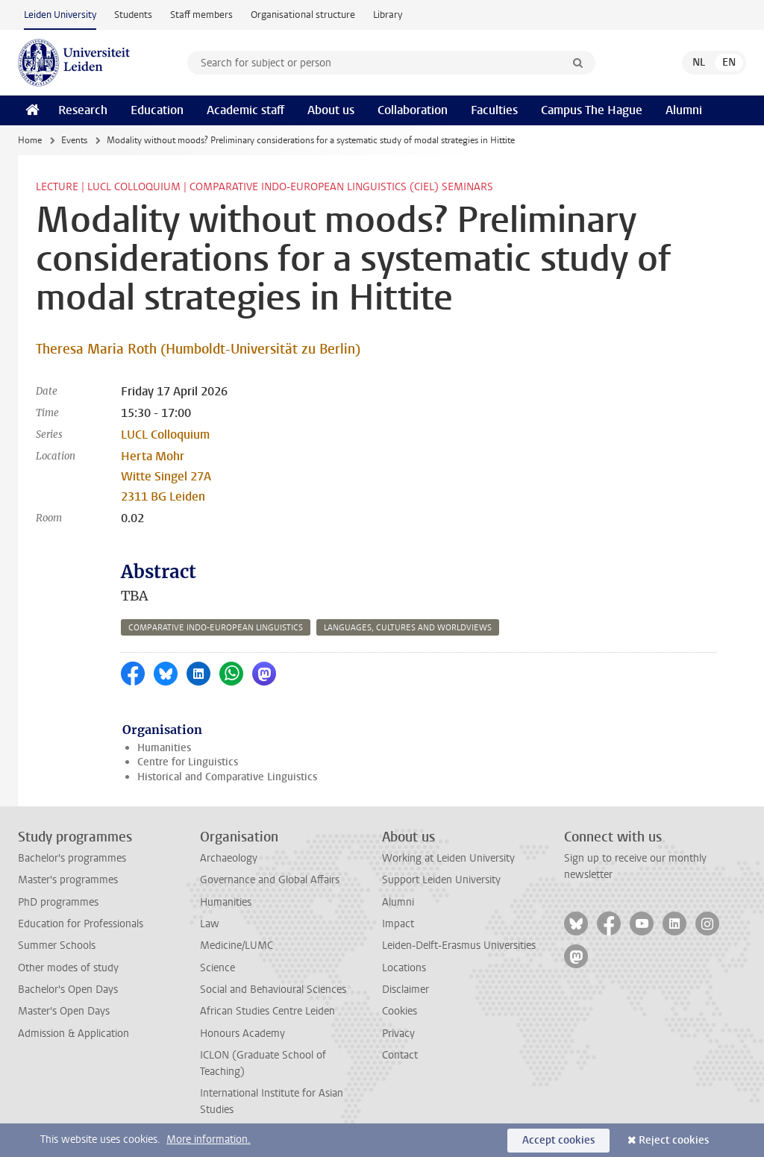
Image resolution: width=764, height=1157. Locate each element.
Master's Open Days (64, 1011)
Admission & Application (73, 1033)
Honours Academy (242, 1033)
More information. (208, 1139)
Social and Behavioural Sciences (273, 989)
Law (209, 924)
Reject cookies (674, 1140)
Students (133, 14)
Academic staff (245, 110)
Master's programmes (68, 880)
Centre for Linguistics (187, 762)
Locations (404, 968)
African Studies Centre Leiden (267, 1011)
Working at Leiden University (448, 858)
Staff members (201, 14)
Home (30, 140)
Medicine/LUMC (236, 945)
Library (387, 14)
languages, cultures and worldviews (408, 627)
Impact (398, 924)
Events (74, 140)
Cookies (399, 1011)
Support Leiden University (441, 880)
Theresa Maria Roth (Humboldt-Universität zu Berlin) (198, 349)
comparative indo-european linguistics (215, 627)
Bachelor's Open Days (68, 989)
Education (157, 110)
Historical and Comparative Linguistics (227, 777)
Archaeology (228, 858)
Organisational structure (303, 14)
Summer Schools (57, 945)
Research (82, 110)
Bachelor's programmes (72, 858)
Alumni (684, 110)
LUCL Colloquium (165, 434)
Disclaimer (405, 989)
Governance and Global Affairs (269, 880)
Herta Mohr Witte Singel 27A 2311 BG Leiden (166, 476)
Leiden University (60, 14)
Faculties (494, 110)
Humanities (164, 748)
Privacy (398, 1033)
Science (217, 968)
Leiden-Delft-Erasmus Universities (459, 945)
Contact (400, 1055)
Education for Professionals (80, 924)
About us (330, 110)
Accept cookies (558, 1140)
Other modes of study (68, 968)
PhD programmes (58, 902)
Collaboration (413, 110)
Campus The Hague (591, 110)
